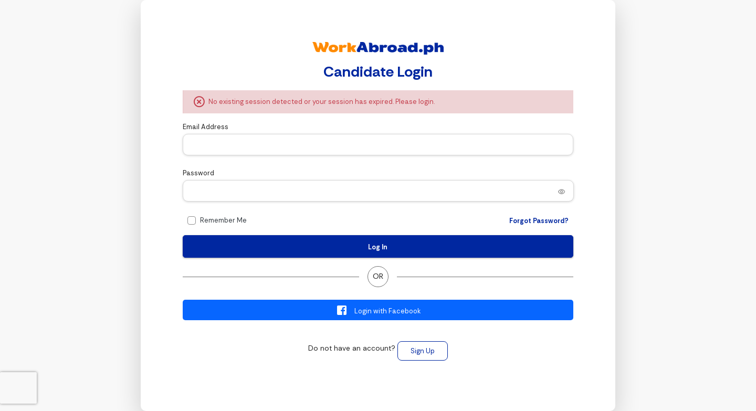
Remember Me (223, 220)
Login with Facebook (378, 310)
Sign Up (423, 350)
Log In (377, 247)
